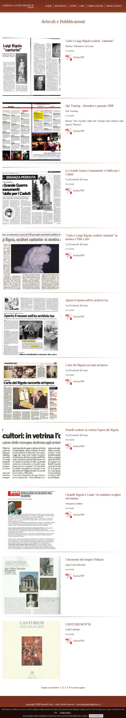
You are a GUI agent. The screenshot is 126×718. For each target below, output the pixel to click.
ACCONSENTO (96, 716)
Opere (73, 6)
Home (48, 6)
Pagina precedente (50, 687)
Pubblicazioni (95, 6)
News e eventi (114, 6)
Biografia (60, 6)
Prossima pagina (77, 687)
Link (82, 6)
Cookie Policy (65, 712)
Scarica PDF (74, 57)
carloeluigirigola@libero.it (88, 704)
